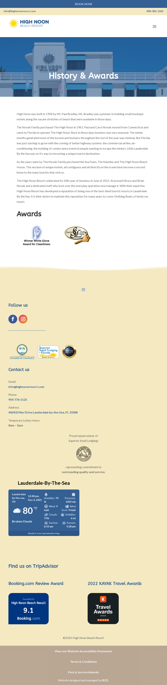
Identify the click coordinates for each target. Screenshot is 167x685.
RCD (105, 680)
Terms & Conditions (83, 661)
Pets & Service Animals (83, 672)
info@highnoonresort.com (26, 386)
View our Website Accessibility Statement (83, 651)
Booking (28, 618)
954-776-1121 (17, 399)
